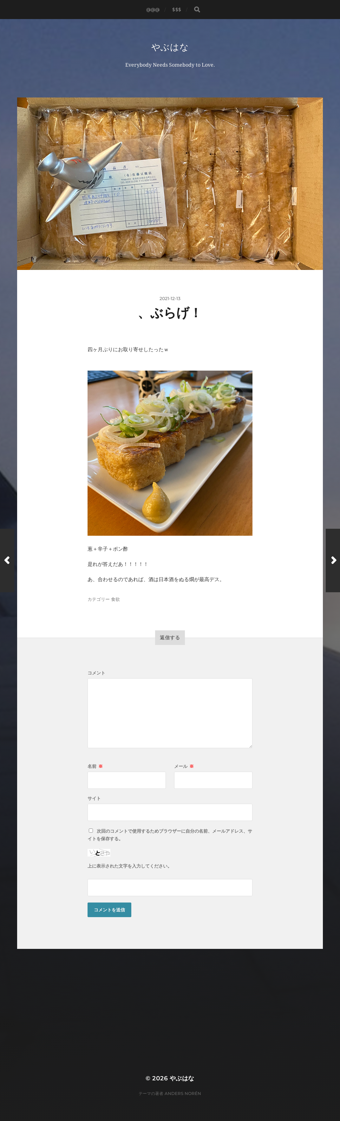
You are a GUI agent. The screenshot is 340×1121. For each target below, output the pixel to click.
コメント (96, 673)
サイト (94, 798)
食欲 (115, 599)
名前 (95, 766)
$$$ (176, 9)
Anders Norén (183, 1093)
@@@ (153, 9)
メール (184, 766)
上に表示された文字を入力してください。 (130, 866)
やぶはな (170, 47)
